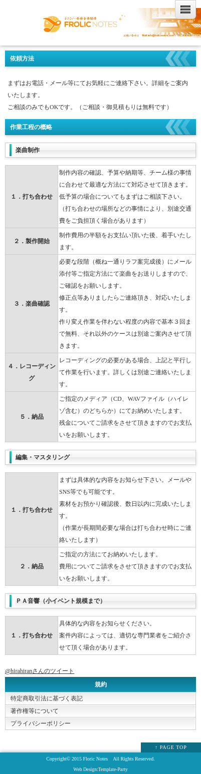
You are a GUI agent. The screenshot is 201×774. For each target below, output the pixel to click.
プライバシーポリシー (41, 723)
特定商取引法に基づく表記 (47, 698)
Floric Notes (95, 758)
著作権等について (35, 710)
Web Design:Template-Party (100, 769)
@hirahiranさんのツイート (39, 670)
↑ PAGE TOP (171, 747)
